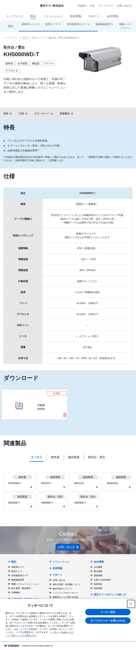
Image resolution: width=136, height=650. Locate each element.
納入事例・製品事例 (20, 588)
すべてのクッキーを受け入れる (107, 620)
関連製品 (65, 113)
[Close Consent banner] (131, 604)
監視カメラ (38, 37)
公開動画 (15, 592)
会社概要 (98, 567)
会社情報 (112, 16)
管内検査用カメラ (19, 575)
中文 (92, 5)
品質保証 (98, 584)
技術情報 (75, 16)
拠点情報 (98, 571)
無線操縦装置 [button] (102, 24)
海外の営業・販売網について (66, 584)
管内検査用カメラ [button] (77, 24)
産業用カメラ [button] (29, 24)
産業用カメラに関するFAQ (65, 597)
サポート (94, 16)
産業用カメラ (17, 567)
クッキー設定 (107, 612)
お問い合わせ (124, 5)
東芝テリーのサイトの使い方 (110, 594)
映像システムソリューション (25, 584)
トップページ (14, 16)
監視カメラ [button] (51, 24)
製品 (33, 16)
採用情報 (98, 588)
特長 (6, 113)
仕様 (21, 113)
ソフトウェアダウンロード (65, 593)
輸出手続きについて (62, 588)
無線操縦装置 (17, 580)
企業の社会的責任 (102, 580)
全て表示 (36, 457)
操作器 (55, 457)
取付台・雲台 (96, 457)
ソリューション (53, 16)
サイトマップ (105, 5)
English (82, 5)
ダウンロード (41, 113)
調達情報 (98, 575)
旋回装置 (74, 457)
